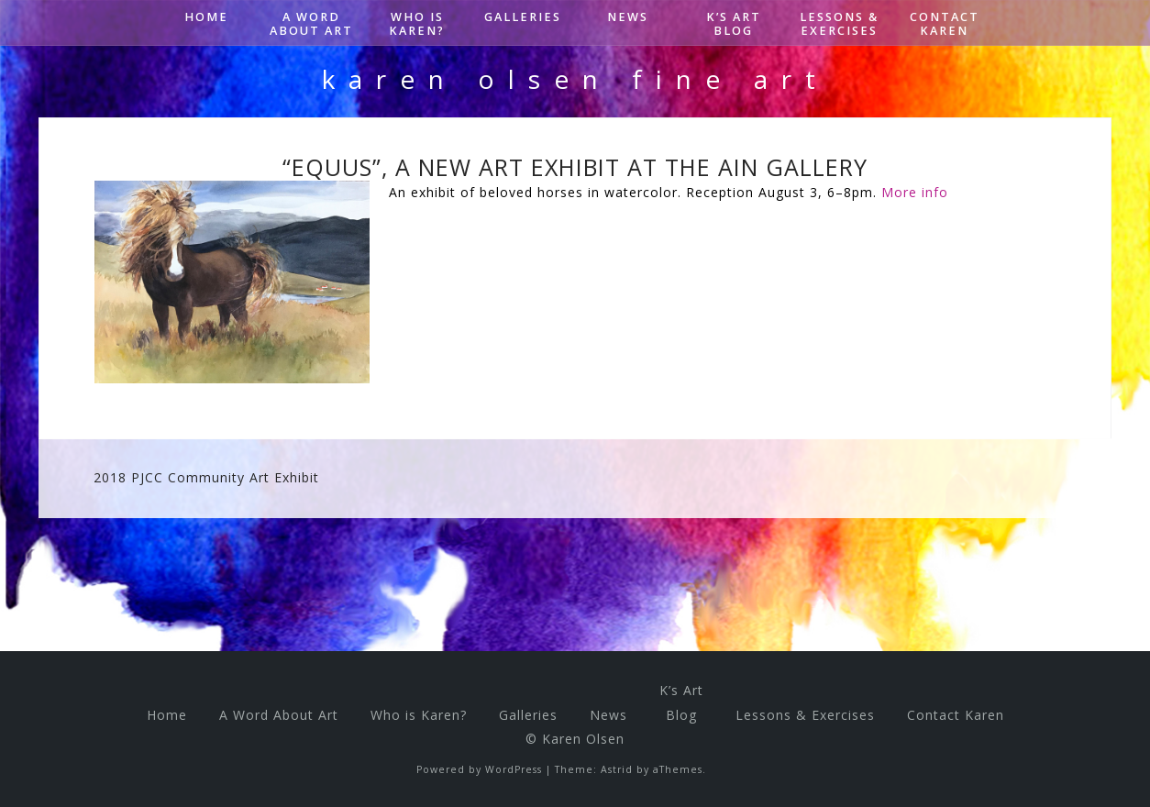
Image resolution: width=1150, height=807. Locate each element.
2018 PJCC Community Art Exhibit (206, 477)
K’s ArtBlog (733, 24)
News (627, 17)
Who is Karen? (417, 24)
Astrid (617, 769)
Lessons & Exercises (839, 24)
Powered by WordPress (479, 769)
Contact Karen (944, 24)
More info (914, 192)
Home (206, 17)
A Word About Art (311, 24)
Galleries (522, 17)
